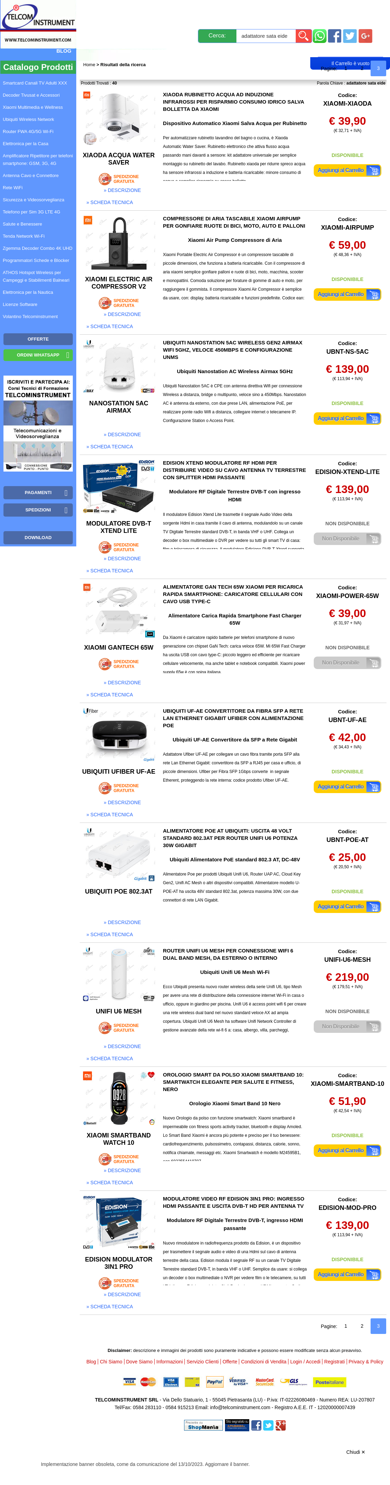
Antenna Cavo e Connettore (31, 175)
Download (38, 537)
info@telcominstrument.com (240, 1407)
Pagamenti (197, 8)
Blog (64, 51)
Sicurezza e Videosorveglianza (33, 199)
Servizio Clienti (246, 8)
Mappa (62, 18)
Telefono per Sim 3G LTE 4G (31, 211)
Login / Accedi (152, 51)
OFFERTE (38, 339)
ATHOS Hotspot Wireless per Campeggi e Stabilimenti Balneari (36, 276)
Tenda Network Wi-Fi (24, 236)
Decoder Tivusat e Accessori (31, 95)
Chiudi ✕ (356, 1452)
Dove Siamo (139, 1361)
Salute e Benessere (22, 224)
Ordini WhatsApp (38, 355)
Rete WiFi (13, 187)
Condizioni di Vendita (263, 1361)
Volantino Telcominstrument (30, 316)
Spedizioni (157, 8)
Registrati (202, 51)
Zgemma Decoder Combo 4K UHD (37, 248)
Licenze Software (20, 304)
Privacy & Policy (366, 1361)
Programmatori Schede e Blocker (36, 260)
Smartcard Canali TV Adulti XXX (35, 83)
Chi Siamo (111, 1361)
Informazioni (298, 8)
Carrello (350, 50)
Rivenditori (249, 51)
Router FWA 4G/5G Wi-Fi (28, 131)
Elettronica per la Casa (26, 143)
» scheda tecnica (109, 202)
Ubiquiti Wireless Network (28, 119)
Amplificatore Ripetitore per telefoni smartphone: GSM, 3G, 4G (38, 159)
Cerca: (217, 35)
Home (89, 64)
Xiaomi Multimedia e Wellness (33, 107)
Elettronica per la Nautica (28, 292)
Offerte (230, 1361)
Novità (98, 8)
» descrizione (122, 190)
